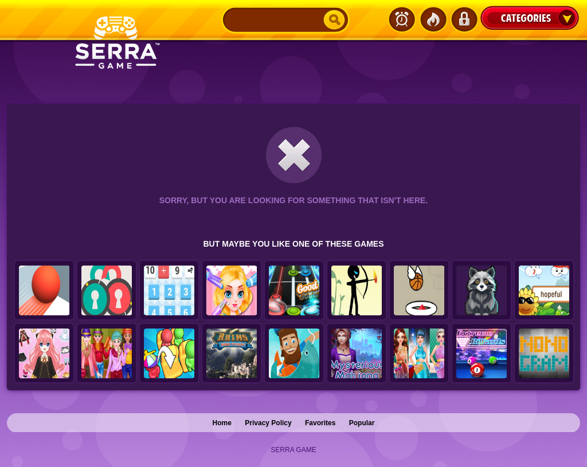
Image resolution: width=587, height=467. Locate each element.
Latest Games (402, 19)
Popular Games (432, 19)
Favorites (320, 423)
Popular (362, 423)
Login (463, 19)
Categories (529, 18)
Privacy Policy (268, 423)
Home (222, 423)
